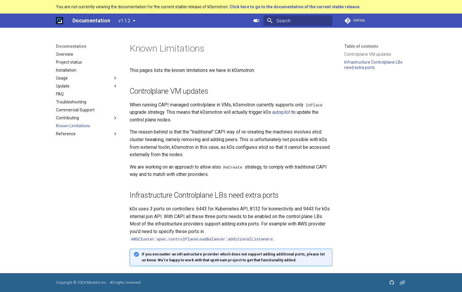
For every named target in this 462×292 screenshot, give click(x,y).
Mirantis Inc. (97, 282)
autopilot (281, 112)
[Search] (297, 20)
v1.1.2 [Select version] (124, 21)
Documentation (71, 46)
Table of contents (361, 46)
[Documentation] (59, 21)
